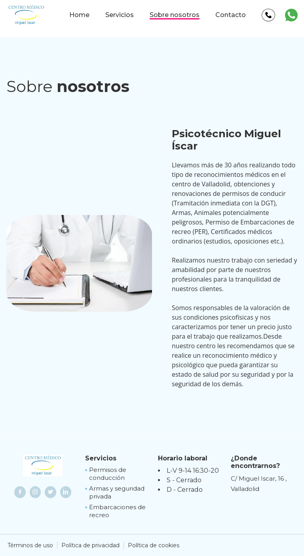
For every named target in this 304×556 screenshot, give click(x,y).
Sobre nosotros (175, 15)
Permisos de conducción (107, 473)
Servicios (119, 15)
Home (79, 15)
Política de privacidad (90, 545)
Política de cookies (153, 545)
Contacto (230, 15)
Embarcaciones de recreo (117, 511)
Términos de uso (30, 545)
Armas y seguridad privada (116, 492)
